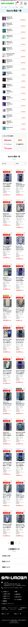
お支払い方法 (6, 594)
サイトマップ (13, 609)
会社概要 (3, 607)
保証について (6, 598)
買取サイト (4, 614)
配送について (6, 596)
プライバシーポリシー (13, 607)
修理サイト (17, 614)
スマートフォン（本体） (13, 7)
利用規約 (20, 609)
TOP (2, 7)
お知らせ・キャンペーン (7, 603)
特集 (15, 591)
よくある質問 (17, 599)
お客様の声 (17, 594)
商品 (6, 7)
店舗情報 (4, 601)
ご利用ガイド (5, 591)
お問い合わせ (17, 597)
